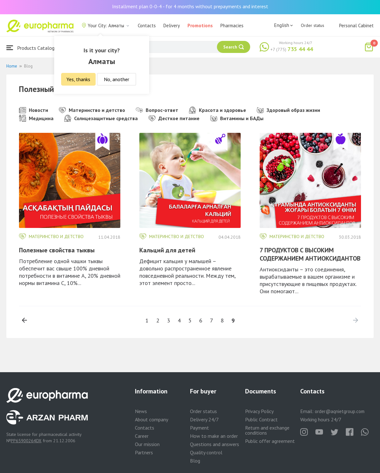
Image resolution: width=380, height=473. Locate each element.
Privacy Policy (259, 411)
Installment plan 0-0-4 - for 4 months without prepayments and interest (190, 6)
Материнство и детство (92, 110)
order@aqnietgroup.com (339, 411)
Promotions (200, 26)
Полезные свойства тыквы (57, 250)
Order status (312, 25)
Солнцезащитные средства (101, 118)
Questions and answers (214, 444)
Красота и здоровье (217, 110)
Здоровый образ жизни (288, 110)
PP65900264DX (26, 441)
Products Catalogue (33, 47)
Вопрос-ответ (157, 110)
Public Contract (261, 419)
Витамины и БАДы (236, 118)
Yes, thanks (78, 79)
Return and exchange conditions (267, 430)
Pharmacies (232, 26)
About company (151, 419)
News (141, 411)
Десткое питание (174, 118)
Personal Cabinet (356, 26)
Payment (199, 427)
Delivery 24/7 (204, 419)
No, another (116, 79)
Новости (33, 110)
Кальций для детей (167, 250)
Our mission (147, 444)
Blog (195, 460)
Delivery (171, 26)
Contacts (147, 26)
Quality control (206, 452)
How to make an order (214, 436)
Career (142, 436)
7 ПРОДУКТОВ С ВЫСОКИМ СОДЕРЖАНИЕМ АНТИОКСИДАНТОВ (310, 254)
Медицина (36, 118)
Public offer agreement (270, 441)
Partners (144, 452)
